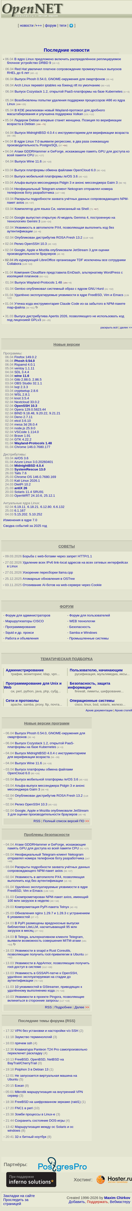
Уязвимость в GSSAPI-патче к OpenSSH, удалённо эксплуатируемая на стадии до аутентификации (43, 976)
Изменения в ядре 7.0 (20, 520)
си (12, 691)
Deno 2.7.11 (23, 417)
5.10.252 (35, 514)
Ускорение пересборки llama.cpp (48, 572)
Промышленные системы (88, 638)
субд (54, 691)
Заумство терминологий (33, 1037)
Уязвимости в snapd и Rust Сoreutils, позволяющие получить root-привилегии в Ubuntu (46, 952)
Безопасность (79, 627)
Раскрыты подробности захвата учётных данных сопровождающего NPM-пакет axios (49, 869)
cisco (78, 704)
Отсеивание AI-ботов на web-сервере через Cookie (62, 585)
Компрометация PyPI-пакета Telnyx (42, 907)
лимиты (93, 691)
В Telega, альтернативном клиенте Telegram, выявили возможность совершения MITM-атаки (46, 938)
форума (57, 1021)
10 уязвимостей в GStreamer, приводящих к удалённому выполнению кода (45, 988)
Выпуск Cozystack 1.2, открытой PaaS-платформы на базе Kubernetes (68, 91)
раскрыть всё (109, 327)
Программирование (20, 627)
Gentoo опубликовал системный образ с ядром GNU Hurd (59, 289)
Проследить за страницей (15, 1202)
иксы (123, 674)
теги (62, 25)
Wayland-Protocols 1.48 (33, 443)
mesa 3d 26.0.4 (25, 424)
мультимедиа (107, 674)
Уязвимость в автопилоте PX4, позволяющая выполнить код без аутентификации (46, 879)
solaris (105, 704)
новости (27, 25)
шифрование (111, 691)
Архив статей (123, 710)
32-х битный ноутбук (30, 1137)
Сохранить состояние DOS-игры (40, 1120)
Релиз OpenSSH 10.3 (30, 244)
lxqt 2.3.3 (21, 387)
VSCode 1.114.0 (26, 432)
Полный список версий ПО (66, 821)
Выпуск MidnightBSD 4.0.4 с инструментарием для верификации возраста (71, 133)
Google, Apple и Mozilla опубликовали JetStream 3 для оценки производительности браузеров (48, 812)
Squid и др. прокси (19, 632)
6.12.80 (45, 507)
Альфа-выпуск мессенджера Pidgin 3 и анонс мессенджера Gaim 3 (66, 182)
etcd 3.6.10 (22, 421)
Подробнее (63, 1007)
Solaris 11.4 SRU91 (29, 492)
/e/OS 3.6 (21, 458)
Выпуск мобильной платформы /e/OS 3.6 (46, 176)
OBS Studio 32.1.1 (28, 383)
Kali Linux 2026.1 (27, 480)
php (46, 691)
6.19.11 (19, 507)
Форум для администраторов (27, 615)
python (29, 691)
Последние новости (67, 50)
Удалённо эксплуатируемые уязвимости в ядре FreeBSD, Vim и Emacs (68, 295)
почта (55, 704)
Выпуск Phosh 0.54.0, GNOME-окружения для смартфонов (60, 79)
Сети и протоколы (22, 701)
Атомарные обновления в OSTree (49, 579)
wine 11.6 (21, 376)
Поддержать (97, 1202)
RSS (37, 821)
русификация (85, 674)
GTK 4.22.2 (22, 439)
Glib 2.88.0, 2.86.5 (28, 379)
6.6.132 (58, 507)
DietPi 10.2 (22, 484)
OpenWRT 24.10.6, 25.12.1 (34, 495)
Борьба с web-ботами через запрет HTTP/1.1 (57, 556)
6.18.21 (32, 507)
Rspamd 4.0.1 (24, 364)
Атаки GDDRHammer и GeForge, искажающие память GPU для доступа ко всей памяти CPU (47, 846)
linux (87, 704)
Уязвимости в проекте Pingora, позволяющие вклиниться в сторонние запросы (46, 998)
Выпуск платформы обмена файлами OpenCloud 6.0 (55, 170)
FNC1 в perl (24, 1108)
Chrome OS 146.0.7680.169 (35, 477)
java (39, 691)
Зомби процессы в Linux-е (35, 1114)
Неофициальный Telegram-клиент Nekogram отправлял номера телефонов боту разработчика (46, 856)
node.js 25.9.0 (24, 428)
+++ (39, 25)
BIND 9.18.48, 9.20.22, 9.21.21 (37, 413)
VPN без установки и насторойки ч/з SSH (46, 1031)
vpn (54, 674)
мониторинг (33, 674)
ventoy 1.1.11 (24, 368)
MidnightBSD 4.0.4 (29, 465)
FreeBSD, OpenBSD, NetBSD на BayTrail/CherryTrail (36, 1061)
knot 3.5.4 (21, 398)
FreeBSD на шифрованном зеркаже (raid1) (47, 1102)
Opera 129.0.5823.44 (30, 409)
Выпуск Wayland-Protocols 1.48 (38, 282)
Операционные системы (92, 701)
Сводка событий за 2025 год (25, 526)
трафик (16, 674)
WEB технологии (82, 621)
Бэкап (19, 1085)
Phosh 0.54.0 (24, 361)
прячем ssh (23, 1043)
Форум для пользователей (89, 615)
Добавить (77, 1202)
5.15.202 (20, 514)
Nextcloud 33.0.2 (26, 402)
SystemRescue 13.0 (29, 469)
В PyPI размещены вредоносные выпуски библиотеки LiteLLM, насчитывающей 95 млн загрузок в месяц (43, 926)
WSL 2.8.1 (22, 394)
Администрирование (25, 670)
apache (16, 704)
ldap (46, 674)
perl (19, 691)
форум (50, 25)
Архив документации (99, 710)
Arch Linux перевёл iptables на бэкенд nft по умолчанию (57, 85)
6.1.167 (19, 510)
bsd (95, 704)
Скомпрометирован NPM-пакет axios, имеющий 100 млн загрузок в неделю (48, 899)
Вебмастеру (120, 1202)
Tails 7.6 (20, 473)
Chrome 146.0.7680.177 (32, 447)
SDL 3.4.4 (21, 372)
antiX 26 (20, 488)
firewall (80, 691)
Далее (81, 1007)
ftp (47, 704)
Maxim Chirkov (117, 1198)
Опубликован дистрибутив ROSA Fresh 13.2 (48, 237)
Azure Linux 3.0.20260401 (33, 462)
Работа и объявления (21, 638)
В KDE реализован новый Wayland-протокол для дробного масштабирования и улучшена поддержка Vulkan (56, 112)
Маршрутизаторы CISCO (24, 621)
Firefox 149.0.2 (25, 357)
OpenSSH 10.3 (25, 406)
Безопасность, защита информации (89, 685)
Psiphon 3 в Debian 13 (31, 1069)
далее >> (126, 327)
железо (117, 704)
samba (29, 704)
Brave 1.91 (22, 436)
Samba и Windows (83, 632)
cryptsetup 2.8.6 (26, 391)
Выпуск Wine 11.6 (28, 161)
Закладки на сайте (19, 1196)
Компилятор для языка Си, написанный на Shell (51, 209)
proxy (40, 704)
